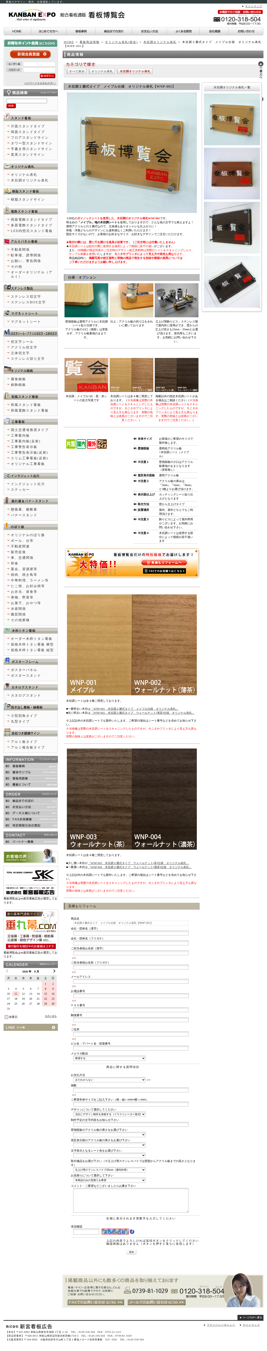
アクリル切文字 (24, 347)
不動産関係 (20, 249)
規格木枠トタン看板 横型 (32, 644)
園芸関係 (18, 614)
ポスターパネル (24, 670)
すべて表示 (77, 71)
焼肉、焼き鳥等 (24, 575)
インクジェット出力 (28, 484)
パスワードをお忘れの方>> (40, 83)
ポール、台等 (22, 540)
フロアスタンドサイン (30, 137)
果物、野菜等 (22, 597)
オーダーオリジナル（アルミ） (31, 274)
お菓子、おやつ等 (26, 603)
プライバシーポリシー (221, 1325)
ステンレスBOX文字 (28, 302)
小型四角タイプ (24, 716)
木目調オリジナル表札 (160, 42)
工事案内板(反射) (25, 441)
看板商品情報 (89, 42)
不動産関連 (20, 546)
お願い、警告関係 (26, 261)
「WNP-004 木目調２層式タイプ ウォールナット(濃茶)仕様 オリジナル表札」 (140, 867)
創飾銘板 (18, 385)
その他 (16, 266)
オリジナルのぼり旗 (28, 535)
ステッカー (20, 489)
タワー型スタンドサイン (31, 143)
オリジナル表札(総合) (121, 42)
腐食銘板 (18, 379)
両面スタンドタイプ (28, 132)
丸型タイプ (20, 721)
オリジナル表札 (102, 71)
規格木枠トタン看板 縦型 (32, 650)
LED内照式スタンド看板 (32, 231)
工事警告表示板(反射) (29, 452)
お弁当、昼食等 (24, 592)
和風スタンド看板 (26, 405)
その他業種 (20, 620)
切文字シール (22, 342)
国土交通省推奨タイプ (30, 430)
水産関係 (18, 609)
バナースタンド (24, 515)
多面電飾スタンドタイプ (31, 225)
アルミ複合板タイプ (28, 747)
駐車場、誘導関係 (26, 255)
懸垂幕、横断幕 (24, 509)
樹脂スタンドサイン (28, 199)
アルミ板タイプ (24, 742)
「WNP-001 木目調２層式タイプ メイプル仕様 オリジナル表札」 (134, 708)
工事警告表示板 (24, 447)
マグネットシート (26, 321)
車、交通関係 (22, 557)
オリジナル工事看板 (28, 464)
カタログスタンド (26, 695)
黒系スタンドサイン (28, 154)
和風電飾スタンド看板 (30, 410)
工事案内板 (20, 435)
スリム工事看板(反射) (29, 458)
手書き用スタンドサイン (31, 149)
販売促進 (18, 552)
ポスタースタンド (26, 675)
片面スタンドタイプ (28, 126)
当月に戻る (51, 1016)
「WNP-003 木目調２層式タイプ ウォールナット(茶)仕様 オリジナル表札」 (138, 863)
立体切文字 (20, 353)
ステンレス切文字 (26, 296)
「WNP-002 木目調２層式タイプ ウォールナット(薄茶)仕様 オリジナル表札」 (142, 712)
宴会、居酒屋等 (24, 569)
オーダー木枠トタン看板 (31, 639)
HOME (69, 42)
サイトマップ (253, 6)
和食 (14, 563)
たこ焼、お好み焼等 (28, 586)
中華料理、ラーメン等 (30, 580)
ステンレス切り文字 (28, 359)
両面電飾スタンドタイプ (31, 219)
